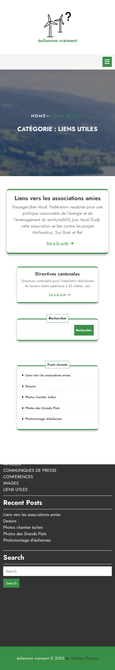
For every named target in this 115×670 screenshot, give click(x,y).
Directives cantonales (57, 276)
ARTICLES (12, 422)
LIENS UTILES (15, 447)
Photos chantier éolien (23, 485)
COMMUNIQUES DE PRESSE (30, 428)
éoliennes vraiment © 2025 (57, 658)
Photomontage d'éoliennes (27, 498)
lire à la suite (57, 242)
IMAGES (11, 441)
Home (38, 116)
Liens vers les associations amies (57, 198)
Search (11, 541)
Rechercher (57, 321)
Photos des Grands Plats (24, 492)
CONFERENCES (18, 435)
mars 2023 (13, 397)
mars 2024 (13, 390)
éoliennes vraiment (57, 40)
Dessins (9, 479)
